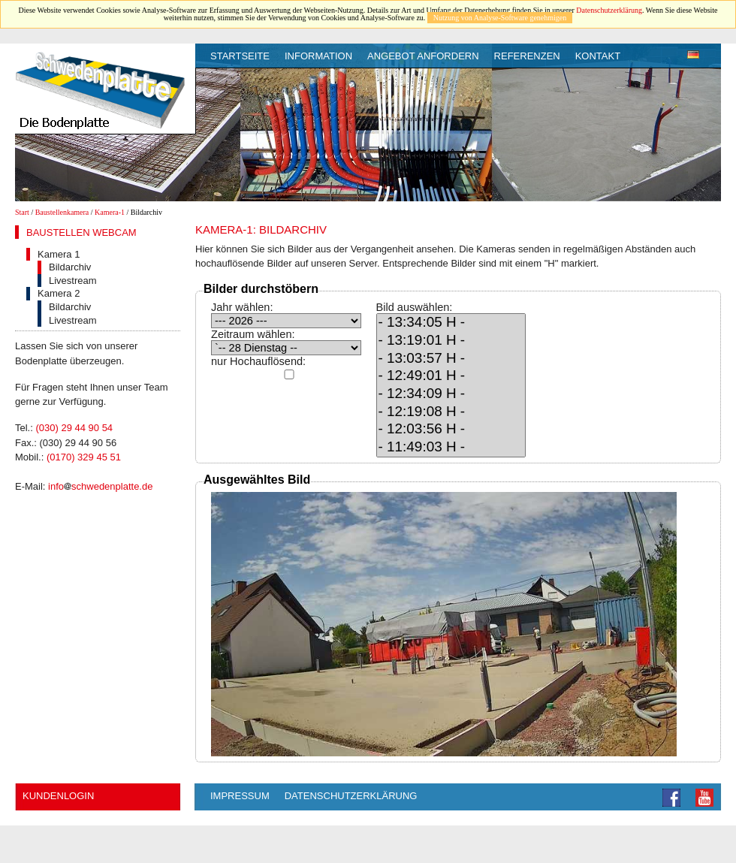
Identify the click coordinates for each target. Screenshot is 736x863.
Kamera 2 (59, 293)
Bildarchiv (70, 267)
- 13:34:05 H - (451, 323)
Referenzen (527, 56)
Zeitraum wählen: (253, 334)
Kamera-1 (110, 212)
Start (22, 212)
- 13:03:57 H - (451, 359)
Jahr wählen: (242, 307)
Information (318, 56)
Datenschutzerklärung (609, 10)
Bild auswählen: (414, 307)
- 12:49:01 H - (451, 376)
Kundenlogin (58, 795)
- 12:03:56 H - (451, 430)
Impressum (240, 795)
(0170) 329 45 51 (84, 457)
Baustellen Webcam (81, 232)
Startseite (240, 56)
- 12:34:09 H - (451, 394)
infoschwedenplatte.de (100, 486)
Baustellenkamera (62, 212)
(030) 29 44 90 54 (74, 427)
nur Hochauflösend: (258, 361)
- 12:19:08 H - (451, 412)
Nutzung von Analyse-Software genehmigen (499, 18)
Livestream (73, 280)
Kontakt (597, 56)
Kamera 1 (59, 254)
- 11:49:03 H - (451, 448)
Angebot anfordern (423, 56)
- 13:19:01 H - (451, 341)
